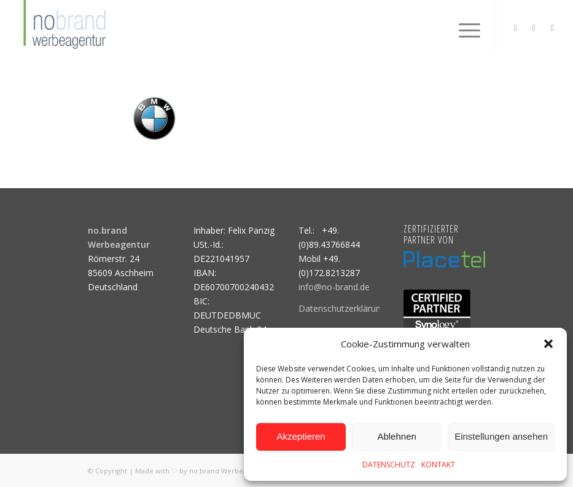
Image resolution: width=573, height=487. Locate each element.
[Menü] (463, 27)
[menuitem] (463, 27)
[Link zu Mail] (552, 27)
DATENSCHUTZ (388, 464)
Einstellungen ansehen (501, 436)
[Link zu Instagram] (515, 27)
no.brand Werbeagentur (229, 470)
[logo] (63, 27)
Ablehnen (396, 436)
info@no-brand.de (334, 287)
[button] (548, 344)
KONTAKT (438, 464)
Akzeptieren (300, 436)
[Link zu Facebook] (533, 27)
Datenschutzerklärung (342, 308)
